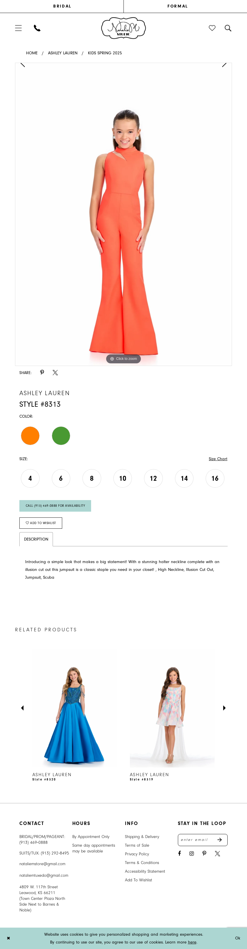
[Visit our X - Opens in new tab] (217, 853)
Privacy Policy (137, 854)
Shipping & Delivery (142, 836)
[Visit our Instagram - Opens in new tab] (191, 853)
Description (36, 539)
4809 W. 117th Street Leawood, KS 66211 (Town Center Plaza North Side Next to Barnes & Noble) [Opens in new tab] (42, 899)
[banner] (123, 28)
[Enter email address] (203, 840)
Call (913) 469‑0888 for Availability (55, 506)
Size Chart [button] (218, 458)
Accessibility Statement (145, 871)
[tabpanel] (123, 214)
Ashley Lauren (63, 53)
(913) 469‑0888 (33, 842)
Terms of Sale (137, 845)
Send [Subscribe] (222, 840)
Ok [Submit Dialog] (238, 938)
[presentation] (75, 708)
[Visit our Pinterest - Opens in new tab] (204, 853)
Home (32, 53)
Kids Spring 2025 (105, 53)
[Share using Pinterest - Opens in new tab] (42, 372)
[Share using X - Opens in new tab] (55, 372)
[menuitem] (69, 6)
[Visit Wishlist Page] (212, 28)
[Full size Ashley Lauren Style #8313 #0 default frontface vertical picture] (123, 214)
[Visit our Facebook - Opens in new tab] (179, 853)
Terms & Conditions (142, 862)
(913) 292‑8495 (55, 853)
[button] (19, 28)
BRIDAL (62, 6)
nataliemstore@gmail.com (42, 863)
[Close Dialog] (8, 938)
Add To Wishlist (138, 880)
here (192, 942)
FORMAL (177, 6)
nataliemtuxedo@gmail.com (43, 875)
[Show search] (228, 28)
